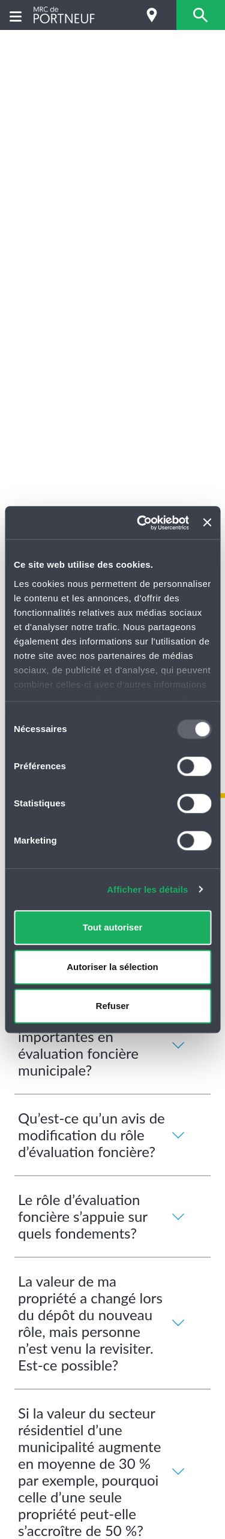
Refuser (113, 1006)
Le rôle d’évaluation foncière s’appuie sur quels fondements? (104, 1216)
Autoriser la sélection (112, 967)
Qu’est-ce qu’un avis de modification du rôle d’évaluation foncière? (104, 1134)
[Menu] (16, 15)
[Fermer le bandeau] (207, 523)
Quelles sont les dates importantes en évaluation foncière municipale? (104, 1045)
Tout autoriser (113, 927)
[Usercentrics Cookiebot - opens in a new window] (141, 523)
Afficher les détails (147, 889)
